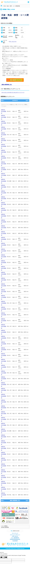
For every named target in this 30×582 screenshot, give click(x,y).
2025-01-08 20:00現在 (3, 407)
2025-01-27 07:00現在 (3, 175)
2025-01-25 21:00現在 (3, 192)
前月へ (2, 100)
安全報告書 (15, 540)
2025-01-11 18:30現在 (3, 367)
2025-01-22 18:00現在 (3, 233)
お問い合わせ (15, 536)
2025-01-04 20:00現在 (3, 454)
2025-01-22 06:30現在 (3, 239)
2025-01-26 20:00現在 (3, 181)
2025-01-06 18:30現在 (3, 431)
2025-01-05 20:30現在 (3, 442)
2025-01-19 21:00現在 (3, 274)
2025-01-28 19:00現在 (3, 158)
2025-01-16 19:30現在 (3, 309)
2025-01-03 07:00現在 (3, 471)
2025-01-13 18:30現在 (3, 343)
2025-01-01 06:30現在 (3, 494)
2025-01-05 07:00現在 (3, 448)
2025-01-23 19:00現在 (3, 221)
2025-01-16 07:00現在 (3, 314)
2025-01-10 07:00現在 (3, 390)
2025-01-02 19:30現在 (3, 477)
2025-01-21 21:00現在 (3, 245)
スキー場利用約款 (15, 537)
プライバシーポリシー (15, 534)
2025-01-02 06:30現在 (3, 483)
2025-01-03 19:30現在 (3, 465)
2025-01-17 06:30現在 (3, 303)
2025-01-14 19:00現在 (3, 332)
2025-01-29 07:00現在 (3, 152)
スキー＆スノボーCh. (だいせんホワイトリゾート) (12, 92)
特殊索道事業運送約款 (15, 539)
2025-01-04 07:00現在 (3, 460)
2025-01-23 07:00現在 (3, 227)
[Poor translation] (5, 557)
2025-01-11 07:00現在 (3, 372)
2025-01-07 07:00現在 (3, 425)
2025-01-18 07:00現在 (3, 291)
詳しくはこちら (12, 41)
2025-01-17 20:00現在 (3, 297)
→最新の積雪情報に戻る (6, 84)
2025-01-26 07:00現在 (3, 187)
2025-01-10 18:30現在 (3, 378)
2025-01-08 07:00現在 (3, 413)
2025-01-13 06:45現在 (3, 349)
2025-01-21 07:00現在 (3, 251)
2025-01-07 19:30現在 (3, 419)
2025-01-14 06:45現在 (3, 338)
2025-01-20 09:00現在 (3, 262)
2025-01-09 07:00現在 (3, 402)
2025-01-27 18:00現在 (3, 169)
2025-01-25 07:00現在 (3, 198)
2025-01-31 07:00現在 (3, 117)
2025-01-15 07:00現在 (3, 326)
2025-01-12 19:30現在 (3, 355)
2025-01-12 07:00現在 (3, 361)
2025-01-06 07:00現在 (3, 436)
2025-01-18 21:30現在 (3, 285)
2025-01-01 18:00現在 (3, 489)
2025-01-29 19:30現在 (3, 146)
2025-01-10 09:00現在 (3, 384)
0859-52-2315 (15, 530)
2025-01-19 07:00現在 (3, 280)
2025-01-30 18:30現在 (3, 134)
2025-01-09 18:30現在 (3, 396)
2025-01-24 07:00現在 (3, 216)
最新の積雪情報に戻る (15, 500)
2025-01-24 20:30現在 (3, 210)
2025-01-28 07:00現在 (3, 163)
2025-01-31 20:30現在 (3, 111)
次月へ (27, 100)
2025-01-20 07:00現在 (3, 268)
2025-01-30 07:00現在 (3, 140)
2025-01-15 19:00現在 (3, 320)
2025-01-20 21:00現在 (3, 256)
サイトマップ (15, 533)
